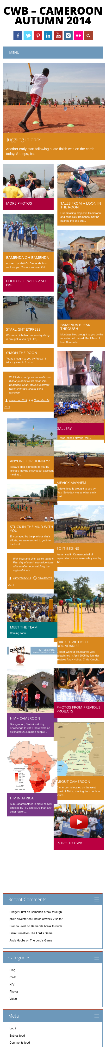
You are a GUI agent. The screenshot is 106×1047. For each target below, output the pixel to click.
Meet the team (20, 624)
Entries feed (17, 1003)
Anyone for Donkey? (26, 458)
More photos (19, 203)
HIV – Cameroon (21, 716)
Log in (13, 996)
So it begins (71, 546)
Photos (13, 959)
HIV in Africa (18, 795)
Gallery (67, 426)
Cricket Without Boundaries (76, 641)
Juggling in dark (24, 139)
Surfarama (71, 1039)
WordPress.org (19, 1017)
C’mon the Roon (21, 352)
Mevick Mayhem (75, 480)
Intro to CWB (73, 840)
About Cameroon (77, 779)
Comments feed (19, 1010)
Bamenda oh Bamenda (27, 257)
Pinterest (38, 35)
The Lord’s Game (41, 900)
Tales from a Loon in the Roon (80, 205)
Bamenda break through (75, 326)
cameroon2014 (18, 400)
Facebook (17, 35)
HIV (11, 952)
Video (13, 966)
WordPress (89, 1039)
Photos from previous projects (82, 706)
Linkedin (48, 35)
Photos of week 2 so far (26, 282)
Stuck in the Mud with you (27, 526)
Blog (12, 937)
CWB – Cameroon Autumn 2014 (53, 15)
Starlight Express (23, 329)
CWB (12, 945)
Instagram (68, 35)
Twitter (28, 35)
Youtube (58, 35)
